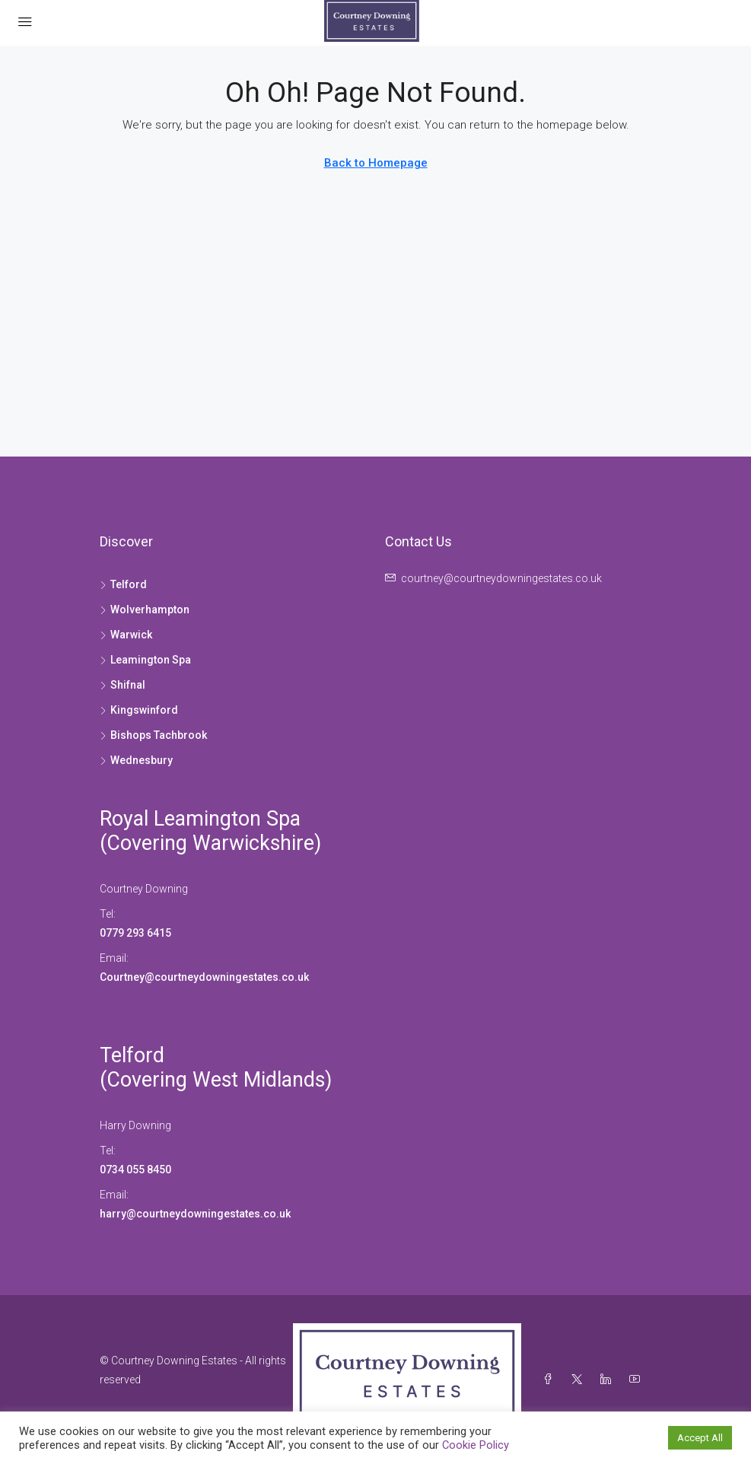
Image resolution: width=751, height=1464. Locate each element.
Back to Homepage (376, 163)
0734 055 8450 (135, 1169)
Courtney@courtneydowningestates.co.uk (205, 977)
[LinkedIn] (608, 1379)
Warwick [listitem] (126, 635)
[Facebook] (551, 1379)
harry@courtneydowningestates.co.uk (195, 1214)
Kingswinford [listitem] (139, 710)
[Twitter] (579, 1379)
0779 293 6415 (135, 933)
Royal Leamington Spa (200, 819)
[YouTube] (637, 1379)
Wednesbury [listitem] (136, 760)
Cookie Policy (475, 1445)
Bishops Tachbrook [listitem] (153, 735)
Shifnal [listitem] (122, 685)
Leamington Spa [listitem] (145, 660)
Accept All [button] (700, 1437)
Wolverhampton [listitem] (144, 609)
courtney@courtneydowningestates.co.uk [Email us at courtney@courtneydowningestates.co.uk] (501, 578)
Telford (132, 1055)
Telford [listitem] (123, 584)
